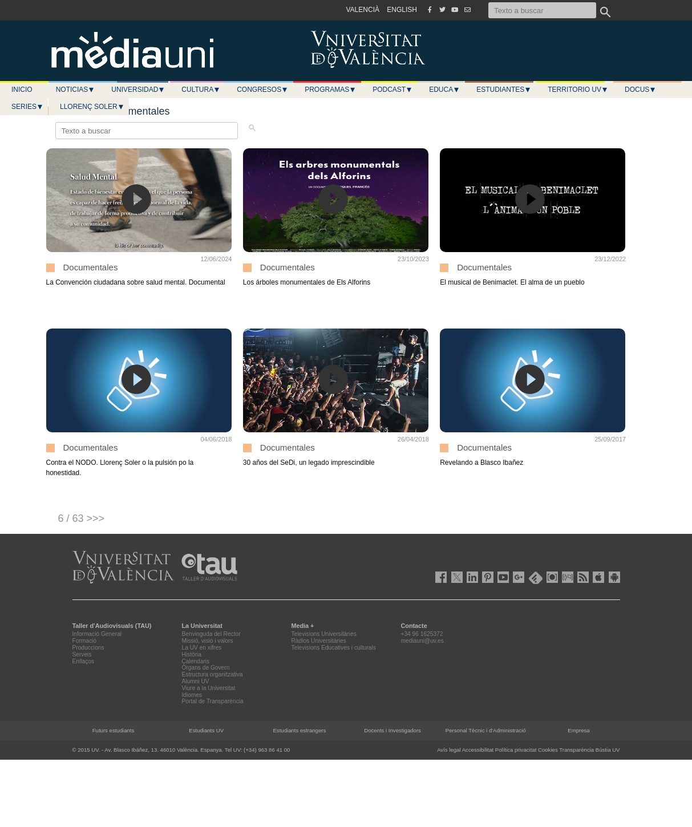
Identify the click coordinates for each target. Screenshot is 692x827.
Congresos (262, 89)
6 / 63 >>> (81, 518)
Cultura (200, 89)
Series (27, 106)
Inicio (22, 90)
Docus (640, 89)
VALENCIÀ (362, 10)
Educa (444, 89)
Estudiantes (503, 89)
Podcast (392, 89)
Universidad (138, 89)
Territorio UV (578, 89)
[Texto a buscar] (542, 10)
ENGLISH (402, 10)
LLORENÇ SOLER (92, 106)
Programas (330, 89)
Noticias (75, 89)
